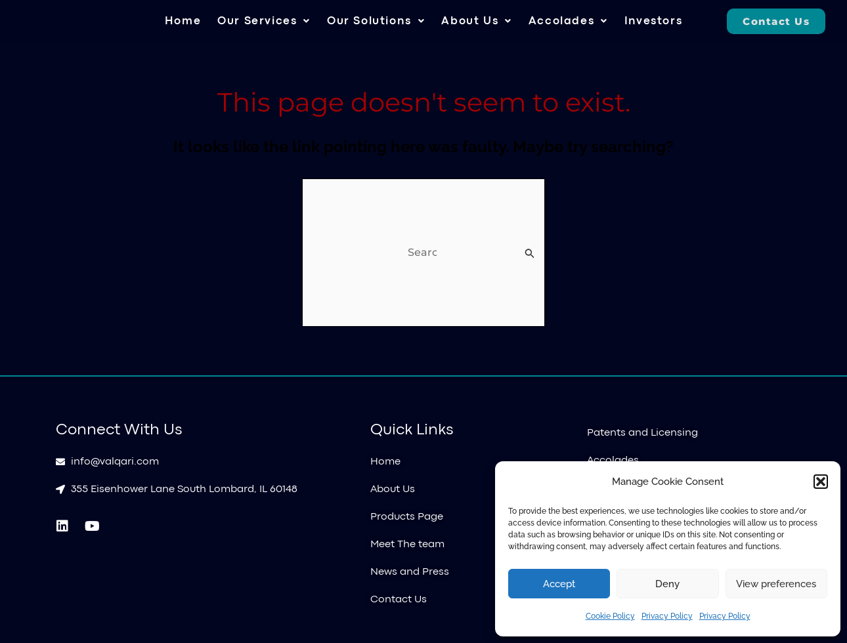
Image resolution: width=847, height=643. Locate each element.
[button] (820, 481)
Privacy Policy (667, 616)
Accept (559, 584)
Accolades (568, 21)
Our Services (264, 21)
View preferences (776, 584)
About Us (476, 21)
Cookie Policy (610, 616)
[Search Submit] (530, 253)
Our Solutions (376, 21)
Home (183, 21)
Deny (667, 584)
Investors (653, 21)
